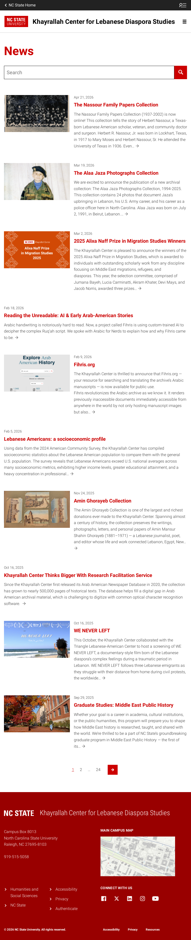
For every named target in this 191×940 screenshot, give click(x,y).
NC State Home (20, 5)
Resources (153, 929)
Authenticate (66, 908)
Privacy (61, 899)
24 (98, 769)
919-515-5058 (16, 856)
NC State (18, 905)
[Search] (180, 72)
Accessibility (66, 889)
